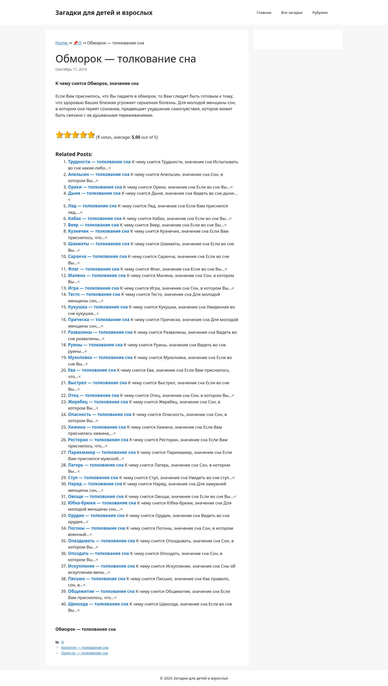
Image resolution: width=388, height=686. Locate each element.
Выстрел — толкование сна (98, 382)
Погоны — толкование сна (97, 528)
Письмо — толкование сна (97, 578)
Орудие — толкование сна (97, 515)
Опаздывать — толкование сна (102, 541)
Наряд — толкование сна (95, 484)
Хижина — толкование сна (97, 427)
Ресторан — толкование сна (98, 439)
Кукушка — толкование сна (98, 307)
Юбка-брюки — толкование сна (102, 503)
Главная (264, 12)
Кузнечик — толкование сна (99, 231)
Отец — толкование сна (94, 395)
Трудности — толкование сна (100, 162)
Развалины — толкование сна (101, 332)
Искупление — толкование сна (102, 566)
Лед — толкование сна (93, 206)
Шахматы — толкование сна (99, 244)
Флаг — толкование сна (94, 269)
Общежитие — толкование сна (102, 591)
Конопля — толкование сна (85, 647)
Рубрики (320, 12)
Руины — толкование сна (96, 345)
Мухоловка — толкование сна (101, 357)
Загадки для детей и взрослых (104, 12)
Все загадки (291, 12)
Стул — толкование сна (93, 477)
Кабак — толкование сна (95, 218)
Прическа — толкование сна (99, 319)
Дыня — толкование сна (95, 193)
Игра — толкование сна (94, 288)
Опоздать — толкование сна (99, 553)
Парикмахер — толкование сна (102, 452)
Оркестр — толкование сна (84, 653)
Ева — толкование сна (92, 370)
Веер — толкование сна (94, 225)
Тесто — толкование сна (94, 294)
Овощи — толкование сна (96, 496)
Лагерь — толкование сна (96, 465)
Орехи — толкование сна (95, 187)
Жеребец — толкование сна (98, 402)
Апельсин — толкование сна (99, 174)
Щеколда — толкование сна (98, 604)
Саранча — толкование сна (98, 256)
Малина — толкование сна (97, 275)
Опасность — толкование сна (100, 414)
